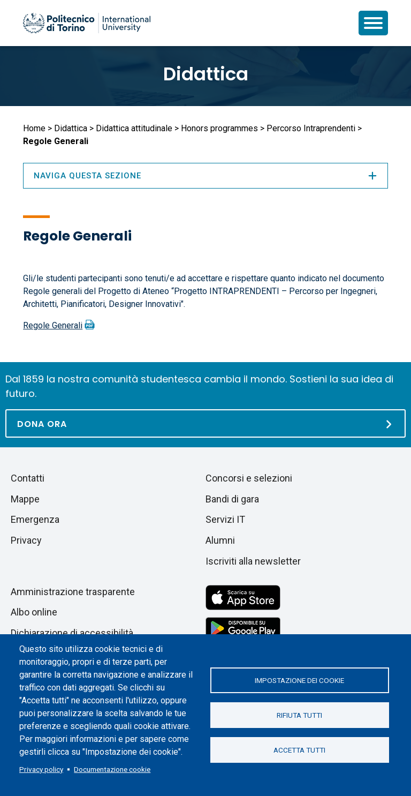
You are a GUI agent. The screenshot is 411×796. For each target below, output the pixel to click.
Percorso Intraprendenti (311, 128)
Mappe (25, 499)
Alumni (220, 540)
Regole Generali (52, 325)
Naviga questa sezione (205, 176)
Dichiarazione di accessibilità (72, 633)
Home (34, 128)
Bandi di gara (232, 499)
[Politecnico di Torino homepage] (86, 23)
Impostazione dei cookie (299, 680)
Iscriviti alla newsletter (253, 561)
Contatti (27, 478)
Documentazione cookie (112, 769)
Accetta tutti (299, 750)
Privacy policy (41, 769)
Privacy (26, 540)
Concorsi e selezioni (249, 478)
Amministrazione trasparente (73, 591)
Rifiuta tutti (299, 715)
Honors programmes (219, 128)
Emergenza (35, 519)
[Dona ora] (205, 423)
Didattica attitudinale (134, 128)
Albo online (34, 612)
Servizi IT (225, 519)
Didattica (205, 74)
